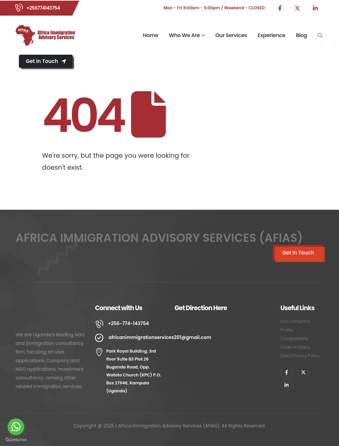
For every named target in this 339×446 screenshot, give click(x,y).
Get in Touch (46, 61)
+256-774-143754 (128, 323)
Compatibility (294, 338)
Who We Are (184, 35)
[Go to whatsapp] (16, 426)
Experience (271, 35)
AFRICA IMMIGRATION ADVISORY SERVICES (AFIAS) (159, 238)
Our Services (231, 35)
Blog (301, 35)
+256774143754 (43, 8)
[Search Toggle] (320, 35)
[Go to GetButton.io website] (15, 439)
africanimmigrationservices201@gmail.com (160, 337)
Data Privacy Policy (300, 356)
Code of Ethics (295, 347)
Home (150, 35)
